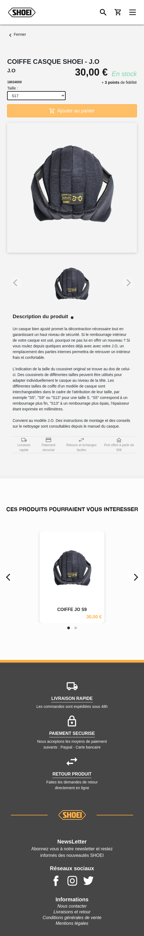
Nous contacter (72, 906)
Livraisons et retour (71, 912)
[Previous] (9, 577)
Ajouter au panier (71, 111)
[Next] (135, 577)
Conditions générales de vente (71, 917)
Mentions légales (72, 923)
